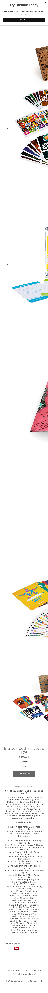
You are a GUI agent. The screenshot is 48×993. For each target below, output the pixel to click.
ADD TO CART (24, 774)
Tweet (11, 948)
